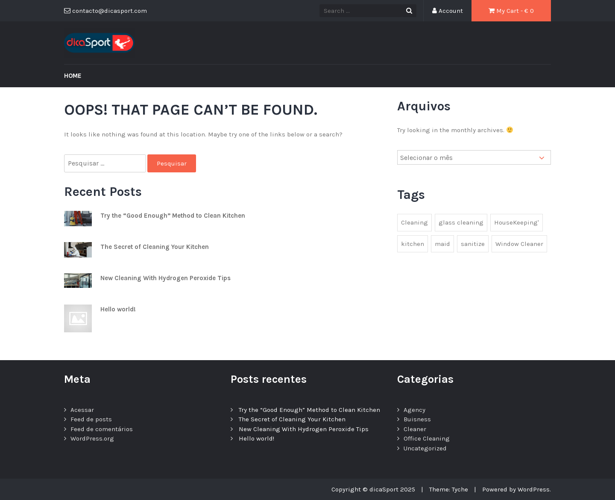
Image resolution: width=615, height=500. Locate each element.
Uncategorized (425, 448)
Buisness (417, 419)
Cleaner (415, 429)
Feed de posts (91, 419)
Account (447, 11)
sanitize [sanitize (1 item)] (473, 244)
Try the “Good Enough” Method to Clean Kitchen (172, 215)
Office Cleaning (427, 438)
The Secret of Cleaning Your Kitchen (154, 247)
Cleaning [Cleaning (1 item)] (414, 222)
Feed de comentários (101, 429)
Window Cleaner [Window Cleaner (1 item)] (519, 244)
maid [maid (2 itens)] (442, 244)
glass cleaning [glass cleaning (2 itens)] (461, 222)
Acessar (82, 410)
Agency (414, 410)
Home (73, 76)
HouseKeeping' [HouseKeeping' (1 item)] (516, 222)
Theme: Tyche (448, 489)
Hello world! (118, 309)
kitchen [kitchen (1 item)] (412, 244)
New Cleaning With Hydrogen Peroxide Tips (165, 278)
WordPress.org (92, 438)
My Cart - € (511, 11)
